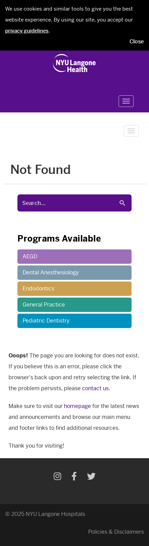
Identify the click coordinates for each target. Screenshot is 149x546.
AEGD (30, 256)
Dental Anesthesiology (51, 272)
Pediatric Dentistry (46, 320)
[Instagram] (57, 477)
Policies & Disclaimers (116, 531)
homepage (77, 406)
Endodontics (38, 288)
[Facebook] (74, 477)
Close (137, 41)
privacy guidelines (27, 30)
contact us (95, 388)
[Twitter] (91, 477)
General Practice (44, 304)
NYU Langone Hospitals (55, 514)
